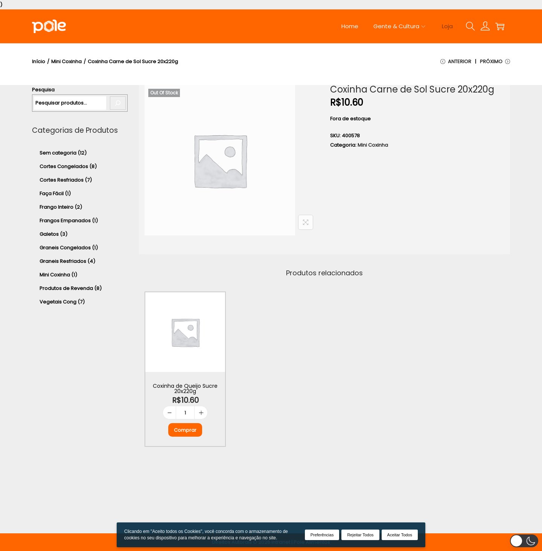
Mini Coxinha (66, 61)
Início (38, 61)
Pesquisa (43, 89)
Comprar (185, 430)
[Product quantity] (185, 412)
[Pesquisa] (118, 103)
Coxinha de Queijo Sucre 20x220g (185, 388)
